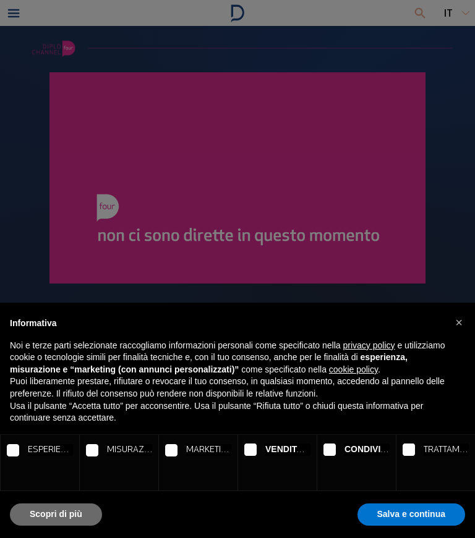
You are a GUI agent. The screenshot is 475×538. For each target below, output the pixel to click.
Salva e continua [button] (411, 514)
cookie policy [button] (353, 369)
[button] (459, 322)
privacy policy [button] (369, 345)
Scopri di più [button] (56, 514)
